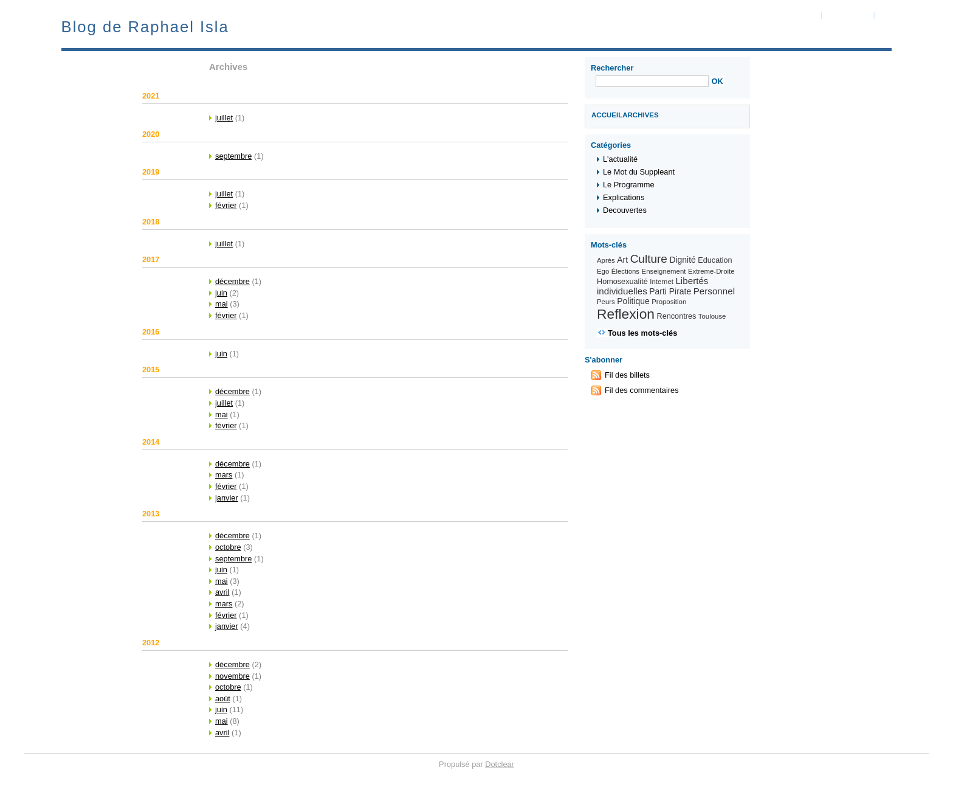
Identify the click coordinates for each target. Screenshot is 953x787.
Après (606, 260)
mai (221, 303)
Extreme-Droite (711, 271)
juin (221, 292)
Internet (661, 281)
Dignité (682, 260)
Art (622, 260)
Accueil (606, 115)
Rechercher (612, 67)
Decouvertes (625, 210)
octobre (228, 547)
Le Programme (629, 184)
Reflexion (626, 314)
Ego (603, 271)
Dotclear (499, 764)
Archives (640, 115)
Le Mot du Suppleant (639, 171)
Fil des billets (627, 375)
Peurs (606, 301)
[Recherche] (652, 81)
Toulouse (712, 316)
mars (223, 474)
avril (222, 592)
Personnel (714, 291)
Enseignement (664, 271)
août (222, 698)
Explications (623, 197)
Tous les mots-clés (642, 333)
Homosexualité (622, 281)
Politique (633, 301)
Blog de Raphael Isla (145, 26)
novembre (232, 676)
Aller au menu (848, 14)
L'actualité (620, 159)
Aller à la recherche (910, 14)
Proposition (669, 301)
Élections (625, 271)
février (226, 205)
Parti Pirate (670, 291)
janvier (226, 497)
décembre (232, 281)
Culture (648, 258)
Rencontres (677, 316)
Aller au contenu (790, 14)
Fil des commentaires (642, 390)
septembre (233, 156)
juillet (224, 117)
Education (715, 260)
